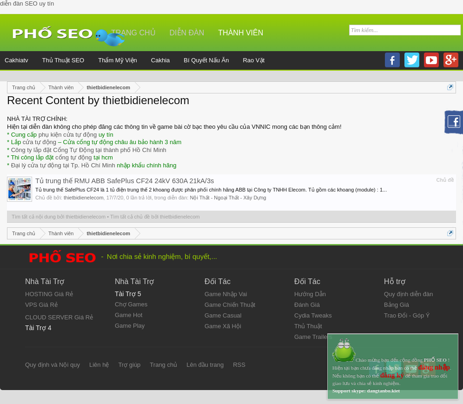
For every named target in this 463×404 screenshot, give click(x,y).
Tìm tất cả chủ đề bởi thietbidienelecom (155, 216)
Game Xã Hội (223, 326)
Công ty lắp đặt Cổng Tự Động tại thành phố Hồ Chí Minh (88, 149)
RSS (239, 364)
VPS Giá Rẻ (41, 304)
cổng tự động (73, 157)
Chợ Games (131, 304)
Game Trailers (313, 336)
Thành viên (240, 33)
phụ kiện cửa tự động (68, 134)
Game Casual (223, 315)
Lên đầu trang (205, 364)
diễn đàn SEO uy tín (27, 3)
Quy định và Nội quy (52, 364)
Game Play (130, 325)
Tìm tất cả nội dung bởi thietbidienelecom (59, 216)
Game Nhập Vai (226, 294)
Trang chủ (163, 364)
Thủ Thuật (308, 326)
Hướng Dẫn (310, 294)
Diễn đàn (187, 33)
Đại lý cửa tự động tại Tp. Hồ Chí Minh (63, 165)
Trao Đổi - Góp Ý (407, 315)
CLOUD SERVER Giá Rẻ (59, 317)
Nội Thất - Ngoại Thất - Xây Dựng (228, 197)
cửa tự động (39, 142)
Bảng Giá (396, 304)
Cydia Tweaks (313, 315)
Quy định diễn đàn (408, 294)
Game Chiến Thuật (230, 304)
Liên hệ (99, 364)
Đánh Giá (307, 304)
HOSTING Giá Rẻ (49, 294)
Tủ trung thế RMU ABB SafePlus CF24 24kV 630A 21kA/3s (124, 181)
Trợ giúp (129, 364)
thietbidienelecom (84, 197)
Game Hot (128, 314)
